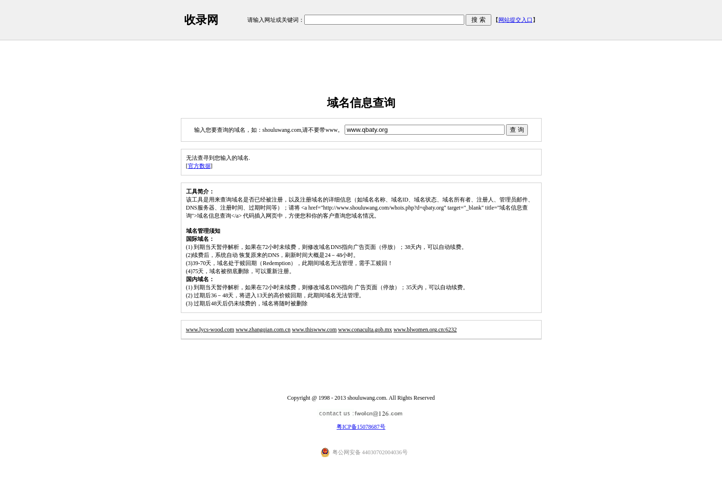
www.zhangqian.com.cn (263, 329)
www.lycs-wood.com (210, 329)
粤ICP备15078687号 (361, 426)
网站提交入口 (515, 20)
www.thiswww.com (314, 329)
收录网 (201, 20)
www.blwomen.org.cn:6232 (425, 329)
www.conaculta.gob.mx (365, 329)
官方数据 (199, 166)
